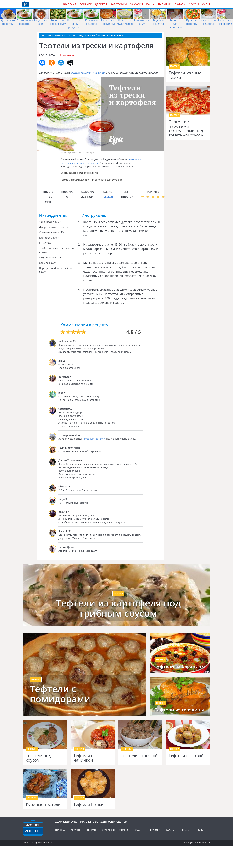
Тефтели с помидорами (60, 694)
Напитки (164, 4)
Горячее (86, 4)
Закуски (136, 4)
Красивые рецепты (91, 22)
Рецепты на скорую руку (58, 22)
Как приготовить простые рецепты (25, 4)
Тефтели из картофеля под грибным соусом (118, 608)
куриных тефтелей (94, 438)
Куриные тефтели (43, 804)
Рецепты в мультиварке (125, 22)
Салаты (180, 4)
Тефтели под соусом (38, 757)
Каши (150, 4)
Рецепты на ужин (41, 22)
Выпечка (69, 4)
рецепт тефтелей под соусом (88, 72)
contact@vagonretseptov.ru (196, 842)
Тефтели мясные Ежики (185, 75)
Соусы (194, 4)
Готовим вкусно (33, 828)
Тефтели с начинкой (83, 757)
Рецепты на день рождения (74, 24)
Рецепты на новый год (108, 22)
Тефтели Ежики (88, 804)
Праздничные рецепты (25, 22)
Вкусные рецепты (158, 22)
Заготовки (119, 4)
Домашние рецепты (8, 22)
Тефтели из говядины (179, 709)
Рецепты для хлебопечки (175, 24)
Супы (206, 4)
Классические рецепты (209, 22)
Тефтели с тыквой (186, 755)
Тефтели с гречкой (139, 755)
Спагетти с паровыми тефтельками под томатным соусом (186, 128)
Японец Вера (47, 55)
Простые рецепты (191, 22)
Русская (107, 197)
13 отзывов (67, 55)
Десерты (101, 4)
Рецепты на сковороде (225, 22)
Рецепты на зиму (141, 22)
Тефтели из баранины (180, 666)
